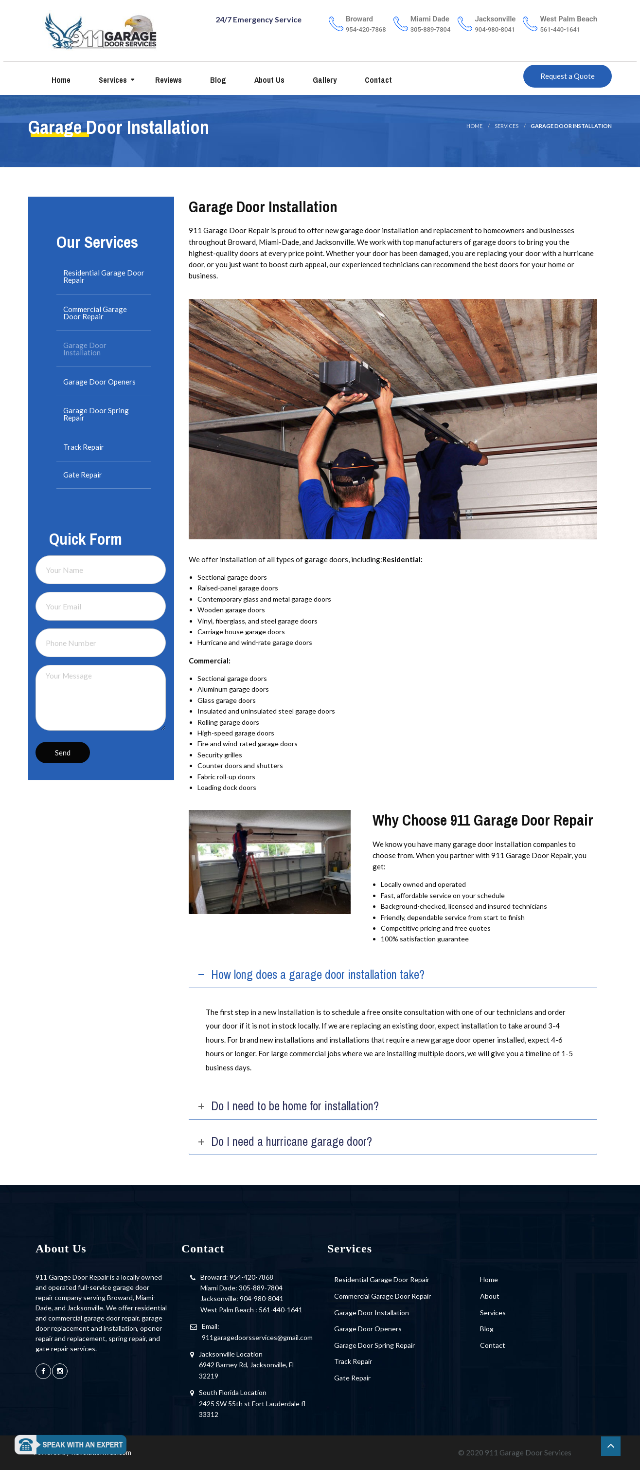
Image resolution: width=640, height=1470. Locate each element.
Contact (377, 80)
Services (112, 80)
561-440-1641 (280, 1309)
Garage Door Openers (99, 381)
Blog (217, 80)
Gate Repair (82, 474)
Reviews (167, 80)
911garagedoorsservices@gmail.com (257, 1337)
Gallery (324, 80)
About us (268, 80)
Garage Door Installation (85, 349)
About (489, 1296)
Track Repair (83, 446)
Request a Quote (567, 77)
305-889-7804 (261, 1288)
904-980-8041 (262, 1298)
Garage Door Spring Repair (96, 414)
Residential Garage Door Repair (103, 276)
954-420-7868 (251, 1277)
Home (60, 80)
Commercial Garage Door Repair (95, 313)
